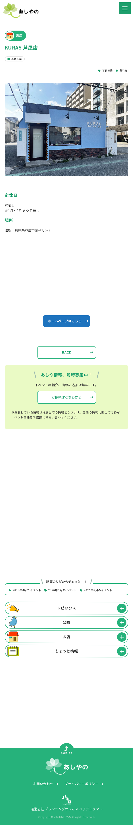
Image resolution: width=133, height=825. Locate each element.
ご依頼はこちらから (66, 397)
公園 (66, 622)
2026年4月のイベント (27, 590)
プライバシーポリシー (81, 783)
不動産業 (107, 70)
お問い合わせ (43, 783)
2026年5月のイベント (62, 590)
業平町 (123, 70)
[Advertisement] (66, 476)
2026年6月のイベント (98, 590)
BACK (66, 352)
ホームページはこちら (65, 321)
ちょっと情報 (66, 651)
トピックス (66, 608)
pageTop (66, 750)
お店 (66, 636)
